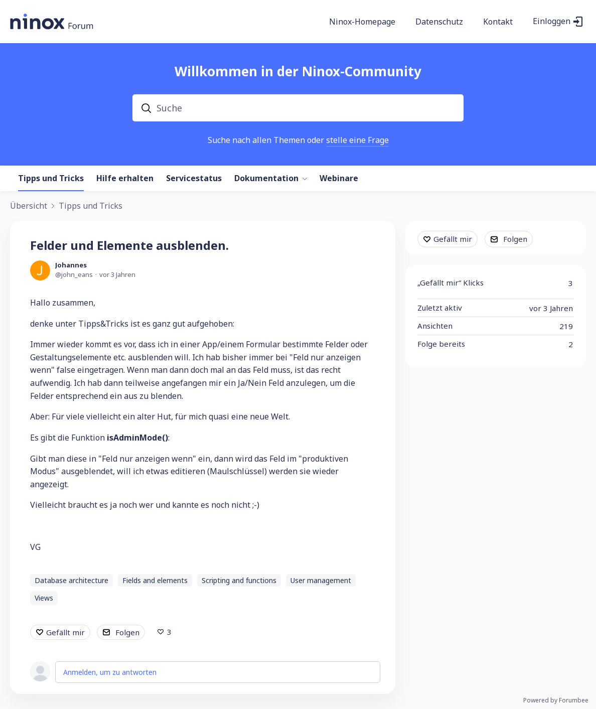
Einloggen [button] (551, 22)
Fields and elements (155, 580)
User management (320, 580)
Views (44, 598)
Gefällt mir (65, 632)
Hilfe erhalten (125, 179)
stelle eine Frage (357, 140)
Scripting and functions (239, 580)
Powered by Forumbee (555, 700)
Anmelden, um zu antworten (110, 672)
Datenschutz (439, 22)
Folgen (127, 632)
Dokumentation (266, 179)
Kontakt (498, 22)
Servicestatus (194, 179)
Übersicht (28, 206)
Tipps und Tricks (51, 179)
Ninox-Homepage (362, 22)
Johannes (71, 264)
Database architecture (71, 580)
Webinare (339, 179)
